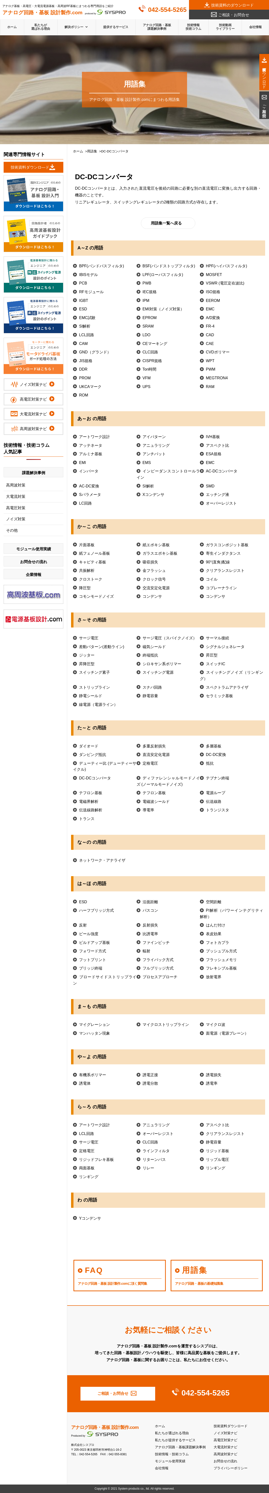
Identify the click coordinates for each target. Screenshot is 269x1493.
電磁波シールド (156, 801)
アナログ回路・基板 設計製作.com (104, 1427)
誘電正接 (150, 1075)
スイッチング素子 (94, 672)
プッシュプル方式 (221, 951)
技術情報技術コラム (193, 26)
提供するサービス (115, 27)
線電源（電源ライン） (98, 704)
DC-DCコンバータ (95, 778)
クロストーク (90, 579)
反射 (83, 925)
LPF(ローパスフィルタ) (163, 275)
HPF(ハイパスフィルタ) (226, 266)
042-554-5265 (167, 9)
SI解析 (84, 326)
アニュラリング (156, 445)
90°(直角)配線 (218, 562)
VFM (147, 378)
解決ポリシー (74, 27)
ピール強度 (88, 934)
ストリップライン (94, 687)
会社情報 (255, 27)
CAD (210, 335)
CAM (83, 344)
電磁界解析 (88, 801)
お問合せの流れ (225, 1461)
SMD (210, 486)
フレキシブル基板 (221, 968)
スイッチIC (215, 664)
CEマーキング (155, 344)
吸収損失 (150, 562)
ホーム (12, 27)
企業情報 (33, 575)
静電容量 (150, 696)
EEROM (213, 301)
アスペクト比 (217, 445)
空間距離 (213, 902)
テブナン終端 (217, 778)
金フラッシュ (154, 570)
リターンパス (154, 1159)
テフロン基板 (90, 793)
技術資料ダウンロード (230, 1426)
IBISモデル (88, 275)
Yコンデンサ (90, 1218)
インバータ (88, 471)
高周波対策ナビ (225, 1454)
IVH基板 (213, 437)
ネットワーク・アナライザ (102, 860)
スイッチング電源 (158, 672)
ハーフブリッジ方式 (96, 910)
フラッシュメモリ (221, 960)
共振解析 (87, 570)
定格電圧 (150, 763)
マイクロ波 (215, 1025)
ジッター (87, 655)
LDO (147, 335)
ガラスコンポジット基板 (227, 545)
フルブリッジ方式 (158, 968)
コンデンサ (152, 596)
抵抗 (210, 763)
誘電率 (212, 1083)
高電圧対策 (15, 508)
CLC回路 (150, 352)
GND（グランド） (95, 352)
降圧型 (85, 588)
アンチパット (154, 454)
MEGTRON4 (217, 378)
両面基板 (87, 1168)
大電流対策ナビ (225, 1447)
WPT (210, 361)
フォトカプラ (217, 943)
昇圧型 (212, 655)
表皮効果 (213, 934)
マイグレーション (94, 1025)
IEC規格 (150, 292)
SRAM (148, 326)
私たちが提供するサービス (175, 1440)
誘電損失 (213, 1075)
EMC (210, 309)
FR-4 (210, 326)
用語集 (92, 151)
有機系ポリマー (92, 1075)
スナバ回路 (152, 687)
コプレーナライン (221, 588)
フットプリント (92, 960)
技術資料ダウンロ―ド (30, 167)
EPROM (150, 318)
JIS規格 (85, 361)
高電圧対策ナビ (225, 1440)
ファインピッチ (156, 943)
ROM (83, 395)
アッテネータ (90, 445)
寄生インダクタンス (223, 553)
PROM (85, 378)
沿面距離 (150, 902)
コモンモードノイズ (96, 596)
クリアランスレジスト (225, 570)
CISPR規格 (152, 361)
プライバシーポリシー (230, 1468)
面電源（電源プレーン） (227, 1033)
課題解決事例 (33, 473)
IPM (146, 301)
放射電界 (213, 977)
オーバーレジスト (221, 503)
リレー (148, 1168)
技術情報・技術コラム (172, 1454)
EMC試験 (87, 318)
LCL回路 (86, 335)
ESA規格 (213, 454)
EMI (82, 463)
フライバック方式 (158, 960)
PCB (83, 283)
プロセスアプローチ (160, 977)
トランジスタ (217, 810)
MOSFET (214, 275)
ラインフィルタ (156, 1151)
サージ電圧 (88, 638)
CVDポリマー (218, 352)
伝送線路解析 (90, 810)
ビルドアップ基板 (94, 943)
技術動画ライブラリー (225, 26)
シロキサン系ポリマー (162, 664)
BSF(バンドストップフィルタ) (169, 266)
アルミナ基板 (90, 454)
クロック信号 (154, 579)
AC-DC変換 (89, 486)
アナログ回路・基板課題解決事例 (157, 26)
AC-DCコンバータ (222, 471)
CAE (210, 344)
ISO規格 (213, 292)
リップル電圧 (217, 1159)
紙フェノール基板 (94, 553)
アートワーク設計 (94, 437)
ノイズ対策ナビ (225, 1433)
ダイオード (88, 746)
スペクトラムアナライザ (227, 687)
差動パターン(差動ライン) (101, 647)
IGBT (83, 301)
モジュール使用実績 (170, 1461)
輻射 (146, 951)
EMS (147, 463)
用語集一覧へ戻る (166, 223)
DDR (83, 369)
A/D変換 (213, 318)
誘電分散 (150, 1083)
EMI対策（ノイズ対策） (163, 309)
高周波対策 (15, 485)
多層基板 (213, 746)
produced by (64, 12)
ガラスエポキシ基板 (160, 553)
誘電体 (85, 1083)
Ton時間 (150, 369)
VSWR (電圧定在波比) (225, 283)
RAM (210, 387)
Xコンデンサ (154, 495)
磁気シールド (154, 647)
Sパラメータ (90, 495)
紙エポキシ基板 (156, 545)
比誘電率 (150, 934)
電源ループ (215, 793)
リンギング (215, 1168)
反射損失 (150, 925)
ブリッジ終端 (90, 968)
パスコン (150, 910)
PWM (210, 369)
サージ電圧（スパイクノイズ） (170, 638)
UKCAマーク (90, 387)
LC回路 (85, 503)
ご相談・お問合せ (233, 15)
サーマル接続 (217, 638)
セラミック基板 (219, 696)
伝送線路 (213, 801)
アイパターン (154, 437)
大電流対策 (15, 496)
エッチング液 (217, 495)
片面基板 (87, 545)
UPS (147, 387)
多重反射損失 (154, 746)
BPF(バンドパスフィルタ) (101, 266)
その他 (12, 530)
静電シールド (90, 696)
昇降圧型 (87, 664)
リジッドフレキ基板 (96, 1159)
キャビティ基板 (92, 562)
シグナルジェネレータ (225, 647)
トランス (87, 819)
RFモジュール (91, 292)
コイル (212, 579)
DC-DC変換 (216, 755)
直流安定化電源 (156, 755)
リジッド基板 (217, 1151)
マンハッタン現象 (94, 1033)
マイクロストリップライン (166, 1025)
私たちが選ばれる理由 (40, 26)
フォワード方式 (92, 951)
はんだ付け (215, 925)
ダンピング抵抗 (92, 755)
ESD (83, 309)
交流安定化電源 (156, 588)
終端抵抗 (150, 655)
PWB (147, 283)
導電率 (148, 810)
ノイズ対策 (15, 519)
